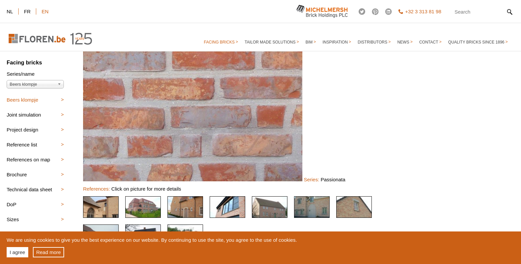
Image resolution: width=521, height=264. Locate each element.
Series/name (21, 74)
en (45, 11)
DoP (11, 204)
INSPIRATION (335, 42)
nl (10, 11)
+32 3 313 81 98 (419, 11)
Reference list (22, 144)
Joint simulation (24, 114)
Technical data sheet (29, 189)
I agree (17, 252)
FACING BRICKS (219, 42)
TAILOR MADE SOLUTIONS (270, 42)
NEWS (403, 42)
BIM (308, 42)
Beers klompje (22, 99)
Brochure (17, 174)
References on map (28, 159)
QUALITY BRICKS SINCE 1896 (476, 42)
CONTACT (428, 42)
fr (27, 11)
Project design (22, 129)
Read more (48, 252)
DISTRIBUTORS (372, 42)
